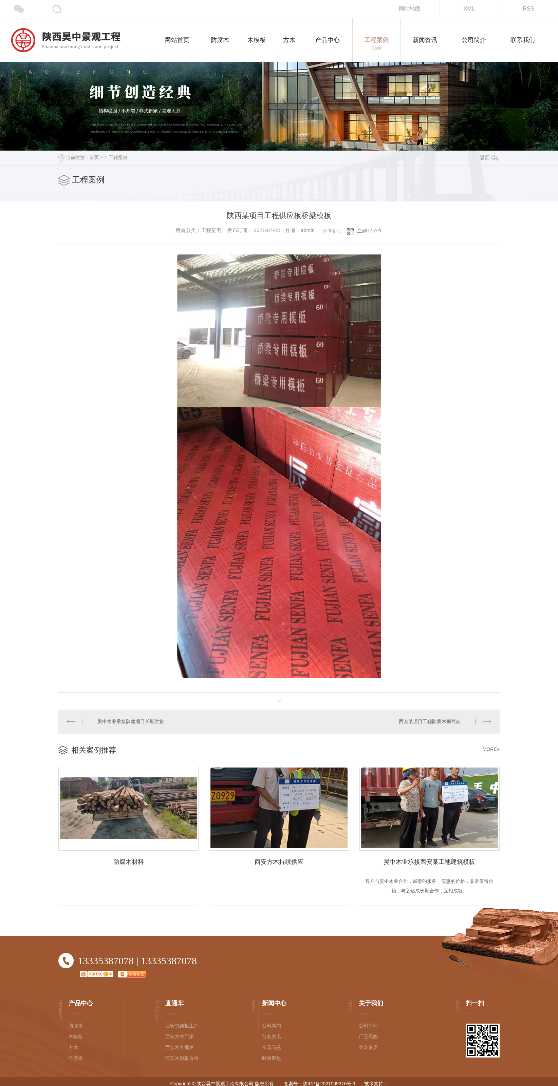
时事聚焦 (271, 1058)
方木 (73, 1047)
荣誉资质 (368, 1047)
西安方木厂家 (179, 1036)
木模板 (76, 1036)
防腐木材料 (128, 861)
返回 (489, 157)
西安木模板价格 (182, 1058)
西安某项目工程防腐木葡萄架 (430, 721)
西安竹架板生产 (182, 1025)
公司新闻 (271, 1025)
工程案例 (118, 157)
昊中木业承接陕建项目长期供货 (130, 721)
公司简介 (368, 1025)
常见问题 (271, 1047)
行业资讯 (271, 1036)
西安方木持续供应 (279, 861)
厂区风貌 (368, 1036)
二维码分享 (370, 231)
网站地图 (410, 9)
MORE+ (491, 749)
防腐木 (76, 1025)
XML (469, 9)
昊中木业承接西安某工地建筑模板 (429, 861)
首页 (94, 157)
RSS (528, 9)
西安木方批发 (179, 1047)
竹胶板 (76, 1058)
